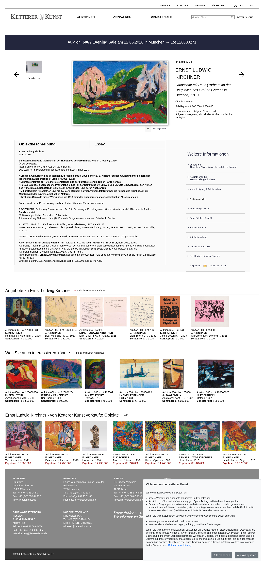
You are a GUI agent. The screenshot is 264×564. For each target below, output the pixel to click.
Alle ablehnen (222, 555)
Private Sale (161, 17)
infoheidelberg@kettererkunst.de (30, 533)
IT (247, 5)
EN (241, 5)
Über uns (218, 5)
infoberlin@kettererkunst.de (128, 499)
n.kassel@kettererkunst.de (77, 526)
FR (252, 5)
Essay (99, 144)
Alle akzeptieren (246, 555)
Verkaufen (122, 17)
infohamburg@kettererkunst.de (79, 499)
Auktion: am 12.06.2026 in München (117, 42)
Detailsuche (245, 17)
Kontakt (182, 5)
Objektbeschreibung (37, 144)
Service (165, 5)
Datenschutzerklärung (179, 545)
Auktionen (86, 17)
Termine (200, 5)
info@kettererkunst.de (24, 499)
